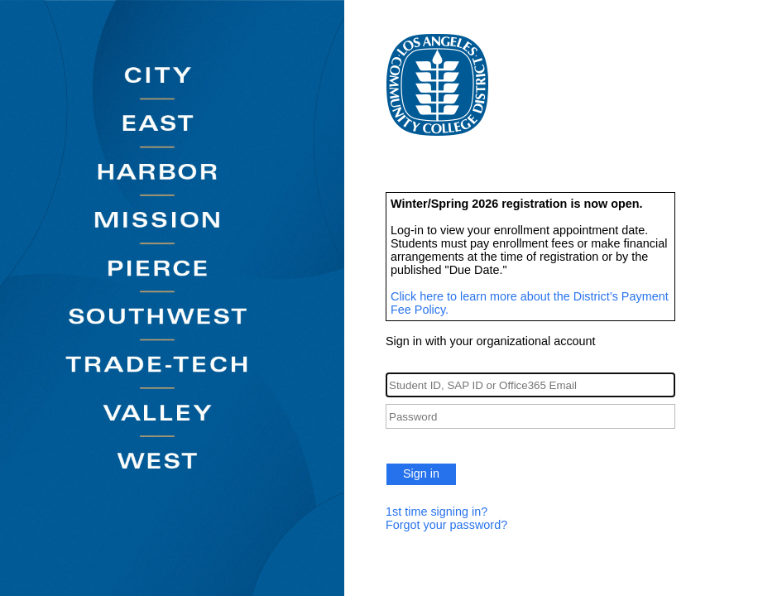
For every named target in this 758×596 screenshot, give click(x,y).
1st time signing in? (436, 511)
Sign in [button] (421, 473)
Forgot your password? (446, 524)
